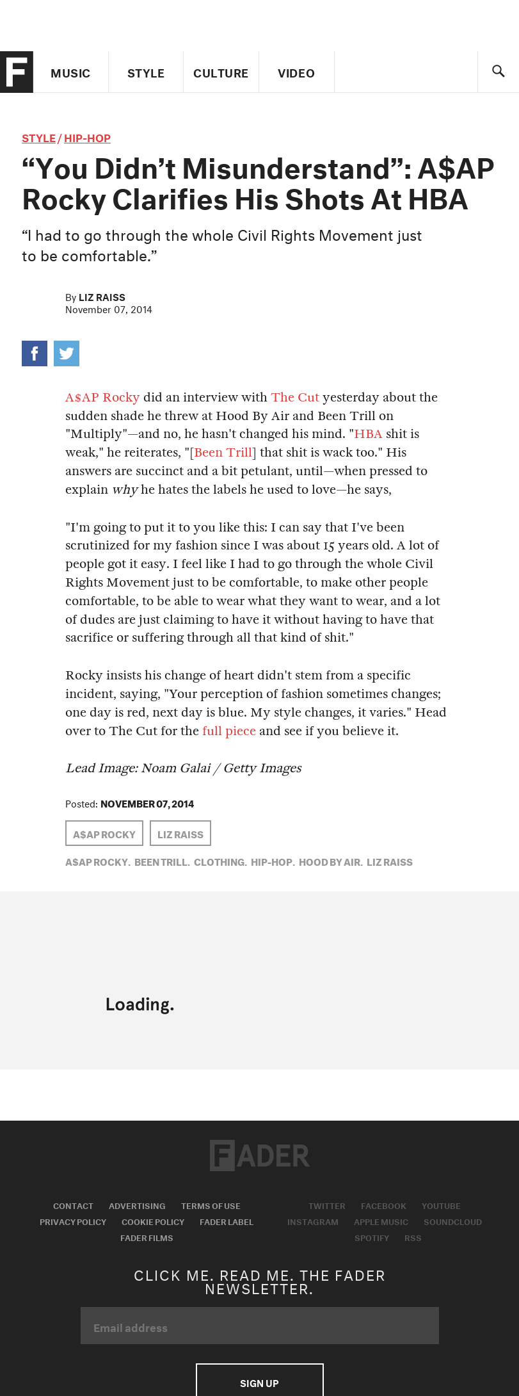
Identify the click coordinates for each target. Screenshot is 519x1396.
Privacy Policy (73, 1220)
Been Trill (223, 452)
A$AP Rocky (102, 397)
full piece (229, 731)
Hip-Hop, (273, 861)
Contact (73, 1204)
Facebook (383, 1204)
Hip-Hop (87, 136)
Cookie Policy (153, 1220)
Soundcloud (453, 1220)
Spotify (372, 1236)
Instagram (313, 1220)
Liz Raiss (102, 296)
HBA (368, 433)
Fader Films (146, 1236)
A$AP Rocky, (98, 861)
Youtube (441, 1204)
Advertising (137, 1204)
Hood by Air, (331, 861)
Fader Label (226, 1220)
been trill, (162, 861)
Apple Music (381, 1220)
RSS (413, 1236)
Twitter (327, 1204)
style (39, 136)
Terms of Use (211, 1204)
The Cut (295, 397)
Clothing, (220, 861)
